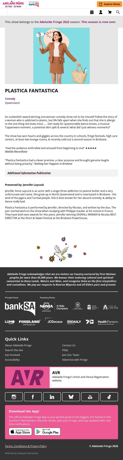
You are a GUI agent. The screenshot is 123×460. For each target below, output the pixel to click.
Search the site (14, 350)
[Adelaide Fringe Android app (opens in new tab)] (47, 431)
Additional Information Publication (29, 173)
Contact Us (68, 345)
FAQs (65, 350)
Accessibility (12, 359)
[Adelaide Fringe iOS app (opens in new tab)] (20, 431)
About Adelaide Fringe (18, 345)
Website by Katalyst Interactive (21, 453)
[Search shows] (118, 12)
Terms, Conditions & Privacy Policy (26, 446)
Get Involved (12, 355)
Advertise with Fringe (74, 359)
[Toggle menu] (4, 12)
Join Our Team (70, 355)
